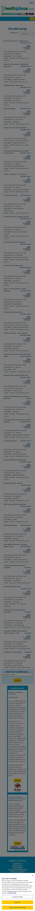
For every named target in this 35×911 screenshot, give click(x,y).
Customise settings (17, 898)
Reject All (17, 904)
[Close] (33, 877)
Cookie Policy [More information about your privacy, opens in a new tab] (12, 894)
